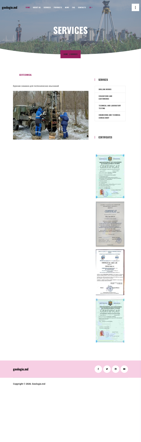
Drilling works (105, 89)
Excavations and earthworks (105, 97)
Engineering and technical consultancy (109, 116)
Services (47, 7)
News (67, 7)
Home (28, 7)
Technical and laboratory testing (110, 107)
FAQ (73, 7)
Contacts (82, 7)
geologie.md (9, 7)
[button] (90, 7)
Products (58, 7)
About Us (37, 7)
